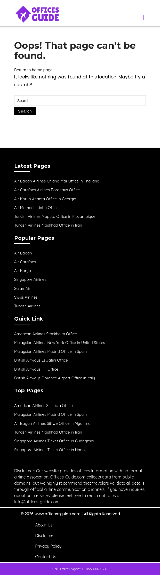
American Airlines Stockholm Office (45, 333)
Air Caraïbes (25, 261)
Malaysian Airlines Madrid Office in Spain (50, 351)
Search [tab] (25, 111)
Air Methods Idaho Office (36, 207)
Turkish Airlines (27, 306)
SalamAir (22, 288)
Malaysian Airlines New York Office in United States (59, 342)
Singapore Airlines (30, 279)
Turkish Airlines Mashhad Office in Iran (48, 225)
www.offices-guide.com (58, 513)
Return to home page (33, 69)
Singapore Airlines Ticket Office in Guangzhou (54, 440)
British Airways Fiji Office (36, 369)
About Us (44, 525)
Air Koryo (22, 270)
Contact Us (45, 556)
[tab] (144, 16)
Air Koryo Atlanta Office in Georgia (45, 198)
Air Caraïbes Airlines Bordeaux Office (47, 189)
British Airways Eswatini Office (41, 360)
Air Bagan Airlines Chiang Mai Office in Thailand (56, 181)
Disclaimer (45, 535)
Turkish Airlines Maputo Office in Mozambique (54, 216)
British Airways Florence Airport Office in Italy (54, 378)
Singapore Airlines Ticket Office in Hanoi (50, 449)
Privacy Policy (48, 546)
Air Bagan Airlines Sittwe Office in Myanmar (53, 423)
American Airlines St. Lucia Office (43, 405)
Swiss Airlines (26, 297)
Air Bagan (23, 253)
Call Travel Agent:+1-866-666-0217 (80, 568)
